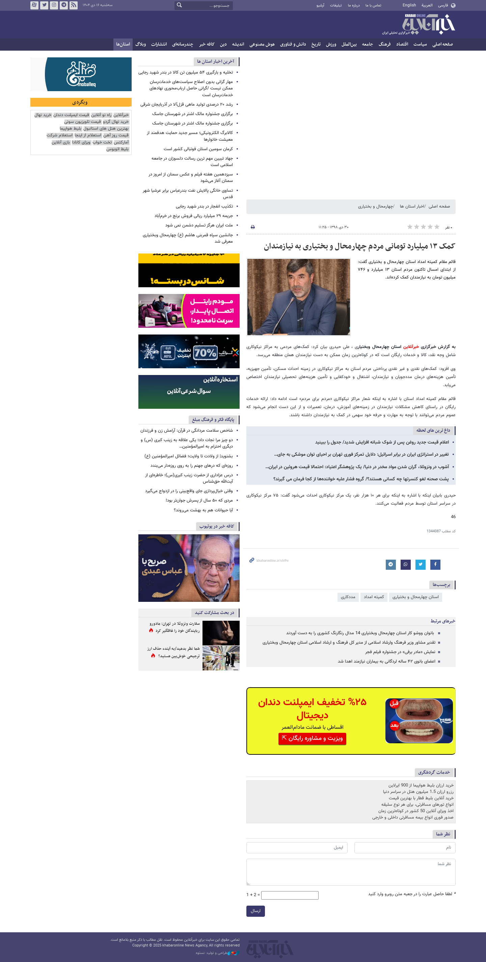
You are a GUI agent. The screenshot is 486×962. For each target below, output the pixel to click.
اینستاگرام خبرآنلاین (54, 5)
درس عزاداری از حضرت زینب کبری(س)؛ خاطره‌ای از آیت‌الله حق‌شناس (189, 478)
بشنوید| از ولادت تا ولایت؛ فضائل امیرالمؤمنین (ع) (188, 456)
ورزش (331, 44)
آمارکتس (121, 142)
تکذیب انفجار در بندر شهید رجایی (204, 206)
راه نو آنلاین (101, 115)
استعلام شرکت (60, 135)
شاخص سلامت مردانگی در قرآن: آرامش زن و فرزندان (186, 430)
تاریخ (316, 44)
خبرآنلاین (418, 24)
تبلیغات (336, 5)
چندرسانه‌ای (182, 44)
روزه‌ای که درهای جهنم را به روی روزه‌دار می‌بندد (192, 465)
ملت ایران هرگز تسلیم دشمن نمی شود (199, 225)
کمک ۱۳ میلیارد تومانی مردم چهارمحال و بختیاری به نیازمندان (360, 246)
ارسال (256, 911)
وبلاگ (140, 44)
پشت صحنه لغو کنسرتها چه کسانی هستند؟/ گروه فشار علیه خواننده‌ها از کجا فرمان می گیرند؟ (361, 479)
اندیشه (238, 44)
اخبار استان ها (412, 206)
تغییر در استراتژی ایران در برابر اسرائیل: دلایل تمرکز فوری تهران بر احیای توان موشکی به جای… (361, 454)
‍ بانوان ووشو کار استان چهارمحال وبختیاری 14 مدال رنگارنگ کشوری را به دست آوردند (360, 633)
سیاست (420, 44)
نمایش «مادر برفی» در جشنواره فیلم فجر (400, 652)
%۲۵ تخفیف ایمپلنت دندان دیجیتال (312, 709)
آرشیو (320, 5)
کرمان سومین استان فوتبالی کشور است (198, 149)
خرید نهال (42, 115)
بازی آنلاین (61, 142)
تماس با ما (373, 5)
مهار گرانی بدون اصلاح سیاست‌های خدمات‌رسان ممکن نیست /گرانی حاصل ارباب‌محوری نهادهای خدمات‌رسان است (191, 88)
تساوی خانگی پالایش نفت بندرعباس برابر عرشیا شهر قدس (188, 194)
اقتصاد (402, 44)
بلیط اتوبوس (117, 149)
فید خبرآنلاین (73, 5)
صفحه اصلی (442, 44)
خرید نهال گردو (116, 122)
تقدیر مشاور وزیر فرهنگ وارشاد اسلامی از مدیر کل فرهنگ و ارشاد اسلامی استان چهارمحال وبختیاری (349, 642)
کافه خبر (207, 44)
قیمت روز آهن (116, 135)
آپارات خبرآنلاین (34, 5)
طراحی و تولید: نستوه (218, 953)
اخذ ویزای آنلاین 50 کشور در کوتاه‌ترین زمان (416, 811)
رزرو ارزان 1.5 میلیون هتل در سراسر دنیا (418, 792)
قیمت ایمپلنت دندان (71, 115)
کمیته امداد (374, 597)
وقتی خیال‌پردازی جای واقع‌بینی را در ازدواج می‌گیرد (189, 491)
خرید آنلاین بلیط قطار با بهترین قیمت (421, 798)
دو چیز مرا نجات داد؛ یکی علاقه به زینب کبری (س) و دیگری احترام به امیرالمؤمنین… (187, 443)
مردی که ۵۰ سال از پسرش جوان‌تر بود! (199, 500)
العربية (427, 5)
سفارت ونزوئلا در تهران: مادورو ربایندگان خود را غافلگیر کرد (175, 627)
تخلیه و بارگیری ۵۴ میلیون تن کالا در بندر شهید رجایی (185, 72)
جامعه (367, 44)
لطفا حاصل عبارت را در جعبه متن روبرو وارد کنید (412, 894)
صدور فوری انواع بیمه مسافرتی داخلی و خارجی (413, 817)
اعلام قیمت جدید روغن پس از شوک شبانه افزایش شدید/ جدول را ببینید (382, 442)
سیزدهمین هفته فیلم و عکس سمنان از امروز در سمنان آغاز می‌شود (190, 177)
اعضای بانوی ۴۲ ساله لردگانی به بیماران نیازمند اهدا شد (386, 661)
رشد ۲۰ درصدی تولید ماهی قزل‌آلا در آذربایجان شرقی (186, 104)
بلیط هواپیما (70, 129)
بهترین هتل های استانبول (106, 129)
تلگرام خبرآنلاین (63, 5)
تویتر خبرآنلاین (44, 5)
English (409, 5)
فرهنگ (385, 44)
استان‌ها (123, 44)
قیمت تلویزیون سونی (82, 122)
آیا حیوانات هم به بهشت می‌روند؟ (203, 510)
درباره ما (354, 5)
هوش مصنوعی (262, 44)
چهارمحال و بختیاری (375, 206)
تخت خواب (102, 142)
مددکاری (348, 597)
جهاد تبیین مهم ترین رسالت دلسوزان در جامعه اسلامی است (192, 161)
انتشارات (159, 44)
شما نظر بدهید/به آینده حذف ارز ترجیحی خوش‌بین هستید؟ (173, 652)
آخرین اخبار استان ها (215, 61)
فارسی (443, 5)
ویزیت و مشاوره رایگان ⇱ (312, 738)
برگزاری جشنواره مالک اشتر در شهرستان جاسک (192, 114)
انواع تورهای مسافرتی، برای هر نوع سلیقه (417, 804)
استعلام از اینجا (88, 135)
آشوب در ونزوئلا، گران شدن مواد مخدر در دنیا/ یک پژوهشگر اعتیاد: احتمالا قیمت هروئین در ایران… (357, 467)
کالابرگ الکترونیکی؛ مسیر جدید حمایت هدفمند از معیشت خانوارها (190, 136)
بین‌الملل (349, 44)
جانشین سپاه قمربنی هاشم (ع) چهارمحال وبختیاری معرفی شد (188, 238)
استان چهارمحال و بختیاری (416, 597)
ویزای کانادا (81, 142)
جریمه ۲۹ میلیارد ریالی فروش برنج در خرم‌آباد (194, 216)
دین (223, 44)
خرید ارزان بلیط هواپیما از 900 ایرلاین (421, 785)
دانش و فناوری (293, 44)
